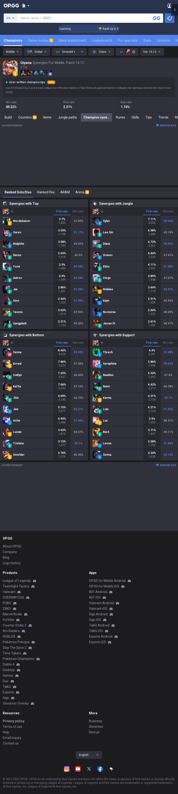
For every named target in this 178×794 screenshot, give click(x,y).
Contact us (11, 743)
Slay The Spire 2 (14, 647)
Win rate (78, 211)
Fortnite (8, 620)
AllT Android (98, 592)
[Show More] (25, 5)
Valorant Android (101, 603)
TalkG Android (99, 625)
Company (10, 552)
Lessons (163, 40)
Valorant (9, 592)
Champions (13, 40)
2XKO (7, 608)
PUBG (7, 603)
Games (8, 675)
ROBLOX (9, 636)
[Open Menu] (169, 5)
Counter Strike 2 (14, 625)
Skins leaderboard (72, 40)
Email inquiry (12, 738)
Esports (8, 692)
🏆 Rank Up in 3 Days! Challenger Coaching (62, 28)
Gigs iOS (95, 620)
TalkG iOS (96, 631)
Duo (6, 681)
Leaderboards (101, 40)
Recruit (94, 732)
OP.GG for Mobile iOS (104, 586)
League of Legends (17, 581)
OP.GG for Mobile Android (107, 581)
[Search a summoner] (156, 18)
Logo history (12, 563)
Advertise (96, 726)
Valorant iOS (98, 608)
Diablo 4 (8, 664)
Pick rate (62, 211)
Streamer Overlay (16, 703)
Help (6, 732)
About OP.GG (12, 546)
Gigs (6, 698)
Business (95, 721)
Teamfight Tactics (16, 586)
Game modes (40, 40)
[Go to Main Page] (11, 5)
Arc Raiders (11, 631)
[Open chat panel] (174, 84)
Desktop (9, 670)
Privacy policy (13, 721)
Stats (147, 40)
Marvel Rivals (12, 614)
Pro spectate (128, 40)
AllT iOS (95, 597)
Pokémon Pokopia (16, 642)
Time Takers (12, 653)
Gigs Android (98, 614)
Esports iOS (97, 642)
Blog (6, 557)
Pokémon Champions (18, 659)
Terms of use (12, 726)
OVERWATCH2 (13, 597)
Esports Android (100, 636)
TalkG (7, 687)
